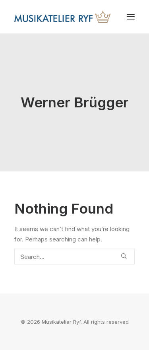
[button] (130, 16)
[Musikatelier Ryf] (62, 17)
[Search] (74, 257)
